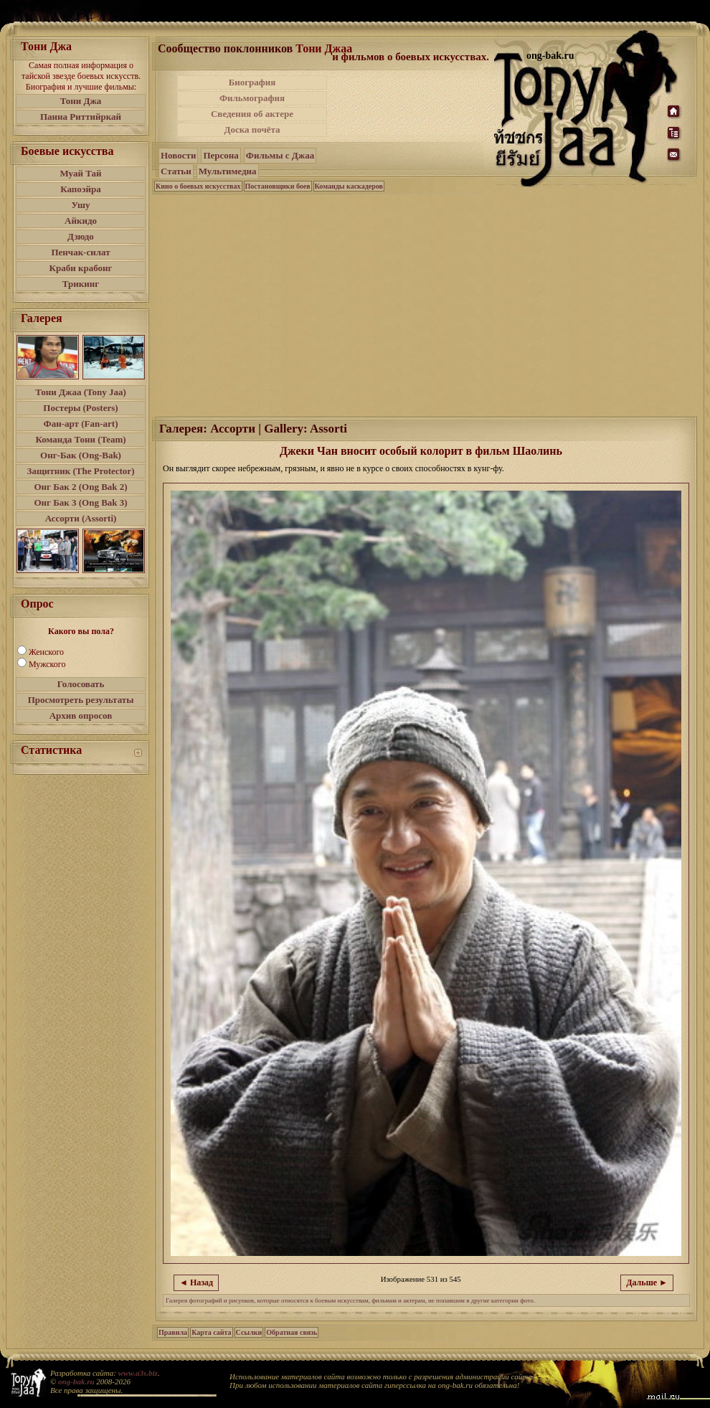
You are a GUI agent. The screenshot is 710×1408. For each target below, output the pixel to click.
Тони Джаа (323, 48)
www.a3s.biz (138, 1373)
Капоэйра (80, 189)
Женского (46, 652)
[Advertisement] (425, 304)
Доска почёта (252, 129)
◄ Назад (196, 1282)
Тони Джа (81, 100)
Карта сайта (211, 1332)
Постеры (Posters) (80, 407)
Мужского (47, 664)
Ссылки (249, 1332)
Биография (252, 82)
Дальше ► (647, 1282)
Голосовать (81, 684)
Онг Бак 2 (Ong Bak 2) (80, 486)
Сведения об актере (252, 113)
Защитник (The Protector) (81, 471)
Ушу (81, 204)
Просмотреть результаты (81, 699)
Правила (172, 1332)
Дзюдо (80, 236)
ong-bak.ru (76, 1381)
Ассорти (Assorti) (81, 518)
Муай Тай (80, 173)
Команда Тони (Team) (80, 439)
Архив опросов (81, 715)
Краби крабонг (81, 268)
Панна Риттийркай (80, 116)
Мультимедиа (228, 171)
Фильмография (252, 98)
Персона (220, 155)
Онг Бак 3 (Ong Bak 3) (80, 502)
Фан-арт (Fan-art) (81, 423)
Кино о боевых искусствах (198, 186)
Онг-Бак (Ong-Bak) (80, 455)
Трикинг (80, 283)
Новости (178, 155)
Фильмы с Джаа (280, 155)
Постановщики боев (278, 186)
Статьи (176, 171)
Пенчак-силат (80, 252)
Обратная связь (291, 1332)
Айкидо (81, 220)
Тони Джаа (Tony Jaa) (80, 392)
